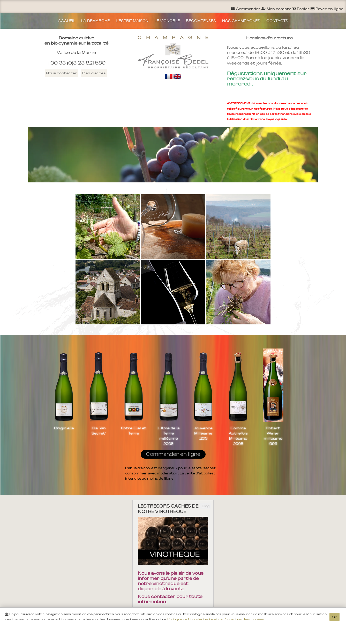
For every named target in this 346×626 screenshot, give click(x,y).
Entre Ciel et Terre (133, 431)
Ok (334, 617)
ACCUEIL (66, 20)
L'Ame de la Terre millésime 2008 (168, 436)
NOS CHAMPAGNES (241, 20)
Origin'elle (64, 428)
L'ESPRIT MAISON (132, 20)
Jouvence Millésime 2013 (203, 433)
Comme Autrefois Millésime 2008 (238, 436)
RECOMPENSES (201, 20)
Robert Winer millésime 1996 (273, 436)
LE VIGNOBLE (167, 20)
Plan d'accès (94, 73)
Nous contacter (61, 73)
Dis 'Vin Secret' (99, 431)
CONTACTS (277, 20)
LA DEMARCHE (95, 20)
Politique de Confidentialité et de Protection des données (215, 619)
